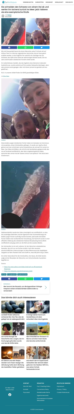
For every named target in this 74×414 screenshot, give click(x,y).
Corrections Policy (43, 389)
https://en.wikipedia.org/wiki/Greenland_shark (18, 271)
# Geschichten (22, 274)
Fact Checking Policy (43, 386)
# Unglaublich (11, 274)
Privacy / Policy (62, 389)
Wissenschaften (28, 2)
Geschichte (69, 2)
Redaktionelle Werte (43, 392)
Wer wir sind (27, 386)
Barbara (9, 15)
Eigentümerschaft (42, 395)
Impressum (60, 386)
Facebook (3, 140)
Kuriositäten (39, 2)
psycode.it (26, 392)
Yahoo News (6, 76)
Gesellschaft (59, 2)
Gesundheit (49, 2)
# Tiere (4, 274)
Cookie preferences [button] (63, 392)
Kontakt (25, 389)
